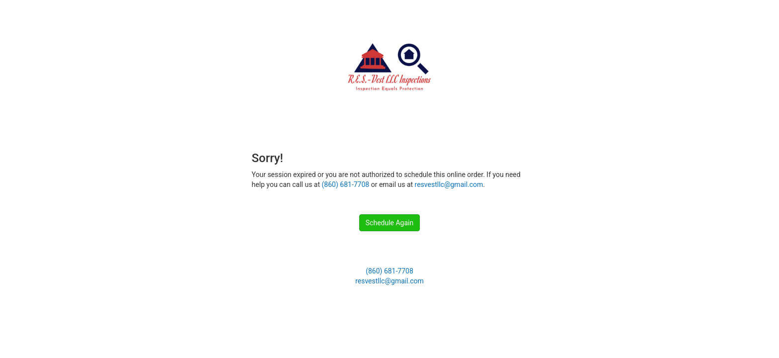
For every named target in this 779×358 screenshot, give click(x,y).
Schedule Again (389, 223)
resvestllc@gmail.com (449, 184)
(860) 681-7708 (346, 184)
